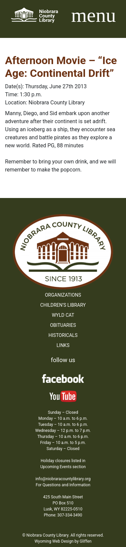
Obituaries (63, 325)
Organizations (63, 295)
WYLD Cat (63, 315)
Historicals (62, 335)
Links (62, 345)
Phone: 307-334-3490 (63, 515)
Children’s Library (63, 305)
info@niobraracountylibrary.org (62, 479)
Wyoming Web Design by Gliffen (63, 541)
